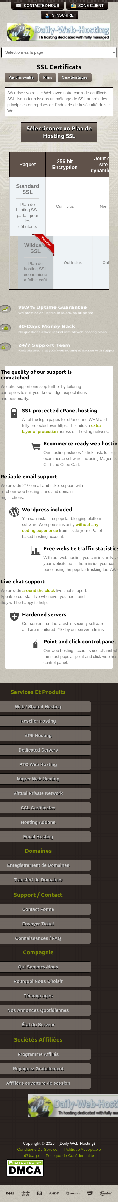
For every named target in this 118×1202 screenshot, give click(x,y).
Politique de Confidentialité (70, 1155)
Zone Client (91, 5)
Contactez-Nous (41, 5)
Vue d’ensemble (21, 77)
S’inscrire (63, 15)
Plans (47, 77)
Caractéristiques (74, 77)
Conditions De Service (37, 1149)
